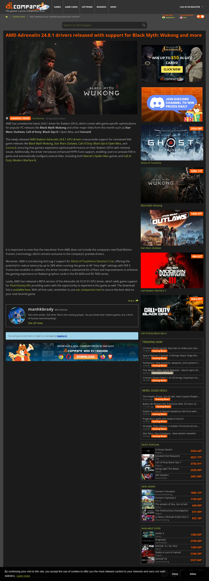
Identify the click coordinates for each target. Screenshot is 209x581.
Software (87, 7)
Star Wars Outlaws (65, 143)
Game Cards (71, 7)
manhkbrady (38, 118)
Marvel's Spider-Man (96, 156)
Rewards (101, 7)
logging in (62, 335)
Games (57, 7)
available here (21, 289)
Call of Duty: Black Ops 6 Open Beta (99, 143)
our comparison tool (88, 289)
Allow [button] (193, 574)
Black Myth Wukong (41, 143)
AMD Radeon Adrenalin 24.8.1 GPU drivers (56, 139)
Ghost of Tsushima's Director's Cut (92, 261)
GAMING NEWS (20, 118)
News (113, 7)
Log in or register (190, 7)
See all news (35, 323)
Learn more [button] (23, 575)
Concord (11, 147)
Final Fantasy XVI (20, 285)
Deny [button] (175, 574)
